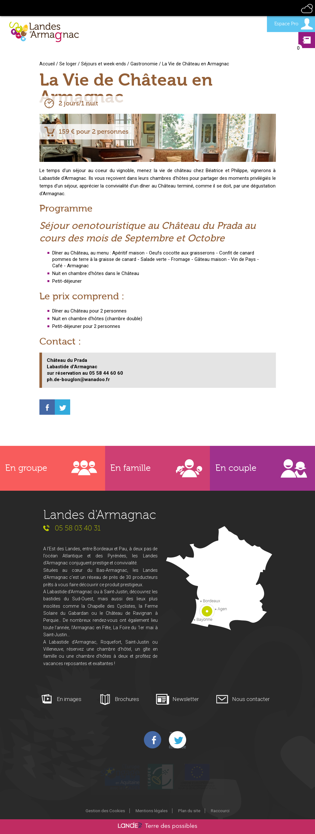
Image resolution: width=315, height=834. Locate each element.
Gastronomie (144, 63)
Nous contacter (250, 699)
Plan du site (189, 810)
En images (69, 699)
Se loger (68, 63)
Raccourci (220, 810)
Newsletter (185, 699)
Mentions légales (152, 810)
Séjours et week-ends (103, 63)
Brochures (127, 699)
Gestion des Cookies (105, 810)
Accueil (47, 63)
